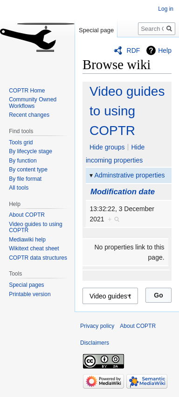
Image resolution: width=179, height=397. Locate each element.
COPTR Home (27, 90)
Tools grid (21, 142)
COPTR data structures (38, 258)
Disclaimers (94, 343)
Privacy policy (97, 326)
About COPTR (27, 215)
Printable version (29, 294)
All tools (18, 187)
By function (22, 160)
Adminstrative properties (130, 175)
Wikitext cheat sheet (34, 248)
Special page (96, 30)
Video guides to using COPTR (127, 111)
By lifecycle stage (30, 151)
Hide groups (107, 147)
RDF (133, 50)
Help (165, 50)
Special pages (26, 285)
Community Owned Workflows (32, 102)
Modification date (122, 191)
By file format (25, 179)
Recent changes (29, 115)
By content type (28, 169)
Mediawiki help (27, 239)
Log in (165, 9)
